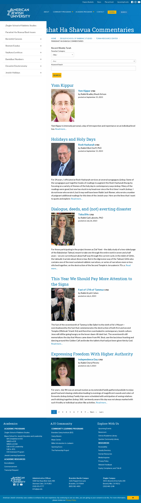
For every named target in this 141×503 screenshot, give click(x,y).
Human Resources (105, 454)
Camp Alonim (56, 436)
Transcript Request (11, 470)
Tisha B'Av (83, 214)
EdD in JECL (11, 449)
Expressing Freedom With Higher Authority (92, 353)
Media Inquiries (104, 458)
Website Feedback (105, 465)
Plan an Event (109, 2)
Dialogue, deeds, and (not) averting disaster (91, 208)
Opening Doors (56, 447)
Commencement (10, 467)
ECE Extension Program (15, 452)
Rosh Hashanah (86, 144)
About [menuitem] (46, 12)
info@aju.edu (37, 489)
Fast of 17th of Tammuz (91, 289)
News (99, 2)
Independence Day (88, 359)
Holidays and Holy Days (73, 139)
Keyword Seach (57, 65)
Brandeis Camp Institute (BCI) (62, 432)
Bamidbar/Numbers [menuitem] (14, 59)
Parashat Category (58, 51)
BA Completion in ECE (15, 439)
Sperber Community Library (108, 439)
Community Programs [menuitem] (62, 12)
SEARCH (124, 12)
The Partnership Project (60, 450)
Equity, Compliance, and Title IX (109, 468)
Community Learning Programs (67, 429)
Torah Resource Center (107, 38)
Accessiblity (102, 447)
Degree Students (88, 2)
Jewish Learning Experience (14, 455)
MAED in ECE (11, 441)
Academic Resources (14, 459)
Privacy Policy (103, 461)
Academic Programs (14, 429)
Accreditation (9, 463)
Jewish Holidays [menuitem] (12, 72)
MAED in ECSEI (12, 444)
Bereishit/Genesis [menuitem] (13, 39)
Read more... (61, 129)
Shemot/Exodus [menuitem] (12, 45)
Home (53, 38)
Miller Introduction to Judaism (62, 443)
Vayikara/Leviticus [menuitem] (13, 52)
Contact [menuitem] (100, 12)
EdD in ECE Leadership (15, 447)
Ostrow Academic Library (107, 436)
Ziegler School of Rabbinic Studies (76, 38)
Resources (103, 443)
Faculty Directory (104, 450)
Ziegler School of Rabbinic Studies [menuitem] (20, 25)
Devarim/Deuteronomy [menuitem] (16, 66)
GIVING (112, 12)
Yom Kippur (62, 85)
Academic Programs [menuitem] (84, 12)
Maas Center (56, 440)
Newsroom (102, 432)
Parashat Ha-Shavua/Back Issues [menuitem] (20, 32)
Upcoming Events (123, 2)
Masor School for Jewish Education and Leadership (23, 436)
